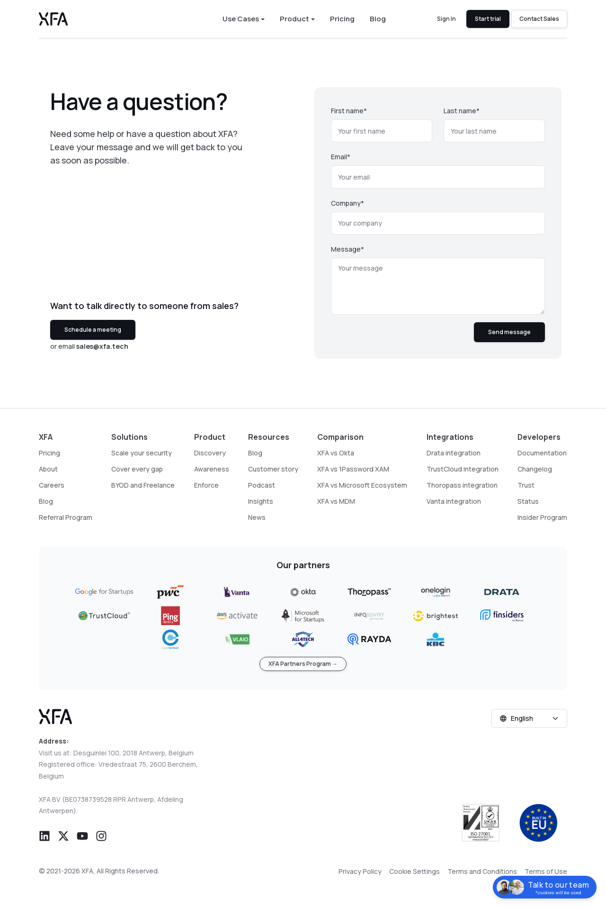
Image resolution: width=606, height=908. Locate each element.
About (48, 468)
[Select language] (529, 718)
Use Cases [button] (241, 19)
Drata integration (454, 452)
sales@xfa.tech (102, 346)
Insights (260, 501)
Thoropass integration (462, 485)
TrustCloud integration (463, 468)
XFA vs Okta (335, 452)
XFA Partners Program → (303, 664)
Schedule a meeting (92, 330)
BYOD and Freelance (143, 485)
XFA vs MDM (336, 501)
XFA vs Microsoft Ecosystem (362, 485)
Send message (509, 332)
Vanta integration (454, 501)
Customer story (273, 468)
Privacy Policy (360, 871)
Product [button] (294, 19)
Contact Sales (539, 19)
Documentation (542, 452)
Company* (347, 203)
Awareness (211, 468)
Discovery (210, 452)
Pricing (342, 19)
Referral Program (65, 517)
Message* (347, 249)
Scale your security (141, 452)
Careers (51, 485)
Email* (340, 156)
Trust (526, 485)
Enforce (206, 485)
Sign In (446, 19)
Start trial (488, 19)
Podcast (261, 485)
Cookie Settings (414, 871)
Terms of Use (546, 871)
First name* (349, 110)
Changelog (534, 468)
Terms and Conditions (482, 871)
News (257, 517)
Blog (378, 19)
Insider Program (542, 517)
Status (528, 501)
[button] (44, 835)
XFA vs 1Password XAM (353, 468)
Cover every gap (137, 468)
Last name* (462, 110)
